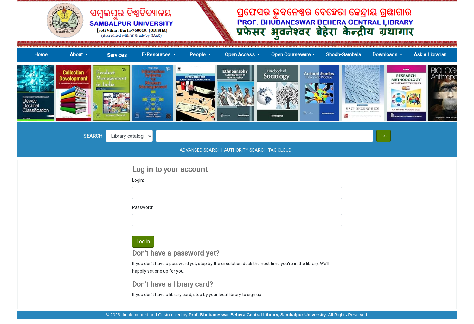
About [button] (77, 55)
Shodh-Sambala (343, 55)
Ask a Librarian (430, 55)
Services (117, 55)
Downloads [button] (385, 55)
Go (384, 136)
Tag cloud (279, 150)
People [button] (198, 55)
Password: (142, 207)
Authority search (245, 150)
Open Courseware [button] (291, 55)
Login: (138, 180)
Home (42, 54)
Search (92, 136)
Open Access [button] (240, 55)
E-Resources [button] (157, 55)
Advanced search (200, 150)
